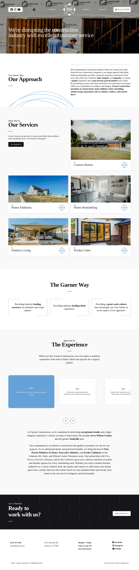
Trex (107, 456)
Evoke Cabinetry (66, 459)
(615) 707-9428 (15, 543)
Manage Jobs (125, 563)
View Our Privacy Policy (112, 563)
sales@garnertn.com (17, 546)
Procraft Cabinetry (43, 459)
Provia (30, 459)
